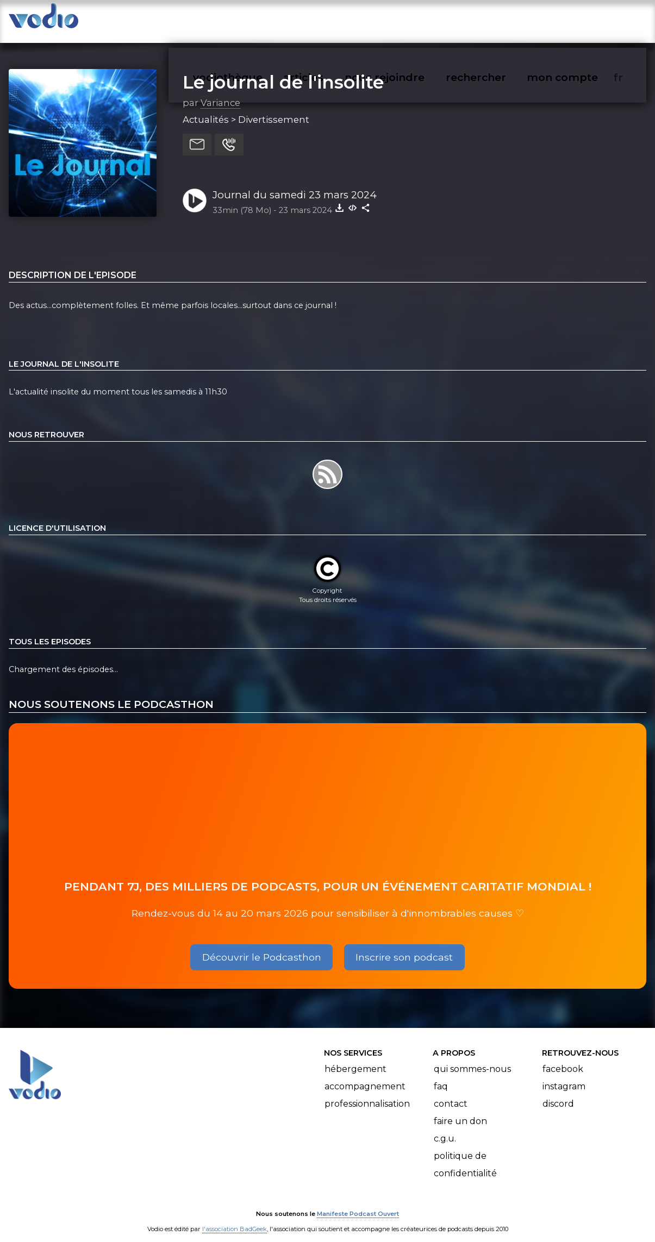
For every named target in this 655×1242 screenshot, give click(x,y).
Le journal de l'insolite (283, 71)
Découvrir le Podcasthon (261, 946)
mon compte (580, 19)
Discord (558, 1093)
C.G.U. (445, 1128)
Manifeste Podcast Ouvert (358, 1203)
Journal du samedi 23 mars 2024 (295, 184)
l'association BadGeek (234, 1218)
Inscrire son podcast (404, 946)
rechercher (495, 19)
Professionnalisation (367, 1093)
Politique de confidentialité (465, 1154)
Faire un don (460, 1111)
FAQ (441, 1076)
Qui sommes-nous (472, 1058)
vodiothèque (254, 19)
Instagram (563, 1076)
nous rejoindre (407, 19)
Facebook (562, 1058)
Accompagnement (365, 1076)
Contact (450, 1093)
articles (328, 19)
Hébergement (355, 1058)
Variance (220, 91)
